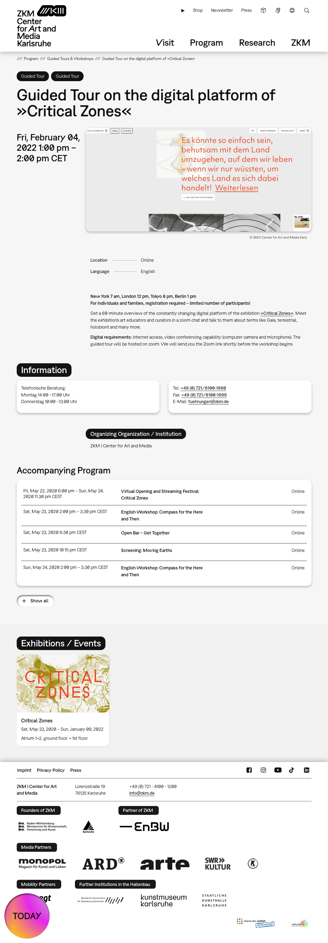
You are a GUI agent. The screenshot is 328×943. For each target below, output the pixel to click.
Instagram (263, 770)
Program (206, 42)
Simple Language (263, 10)
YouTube (278, 770)
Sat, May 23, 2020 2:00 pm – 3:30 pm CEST (65, 511)
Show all (39, 600)
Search (307, 10)
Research (257, 42)
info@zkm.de (142, 793)
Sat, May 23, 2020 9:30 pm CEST (55, 532)
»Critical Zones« (276, 313)
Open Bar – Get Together (145, 532)
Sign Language (278, 10)
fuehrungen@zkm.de (208, 401)
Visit (165, 42)
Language (292, 10)
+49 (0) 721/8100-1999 (204, 394)
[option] (65, 700)
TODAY (27, 916)
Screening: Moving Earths (146, 550)
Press (246, 10)
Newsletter (222, 10)
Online (147, 260)
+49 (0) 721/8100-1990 (203, 388)
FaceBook (249, 770)
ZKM (300, 42)
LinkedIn (307, 770)
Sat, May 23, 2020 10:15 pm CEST (55, 549)
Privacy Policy (51, 770)
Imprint (24, 770)
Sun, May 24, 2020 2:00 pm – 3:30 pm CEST (65, 567)
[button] (198, 179)
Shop (198, 10)
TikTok (292, 770)
